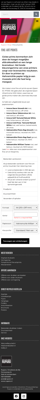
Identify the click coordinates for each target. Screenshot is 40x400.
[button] (37, 21)
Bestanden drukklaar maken (11, 328)
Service (4, 333)
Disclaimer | (22, 387)
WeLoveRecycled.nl (8, 343)
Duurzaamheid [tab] (9, 194)
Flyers (3, 299)
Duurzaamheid (6, 330)
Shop (9, 45)
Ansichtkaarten (6, 305)
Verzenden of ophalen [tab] (12, 198)
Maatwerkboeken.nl (8, 346)
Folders (4, 303)
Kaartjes (4, 294)
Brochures (5, 308)
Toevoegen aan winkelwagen (15, 241)
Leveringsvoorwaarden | (10, 387)
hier (7, 149)
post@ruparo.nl (7, 379)
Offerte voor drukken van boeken (13, 275)
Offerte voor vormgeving (10, 280)
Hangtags (4, 301)
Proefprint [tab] (7, 189)
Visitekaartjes (6, 296)
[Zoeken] (36, 14)
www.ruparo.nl (6, 381)
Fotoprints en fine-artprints (11, 262)
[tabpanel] (20, 174)
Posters (4, 310)
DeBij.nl (4, 348)
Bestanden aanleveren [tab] (12, 159)
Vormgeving (5, 260)
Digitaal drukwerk (8, 258)
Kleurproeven (6, 265)
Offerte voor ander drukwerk (11, 278)
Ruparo (3, 45)
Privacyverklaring (31, 387)
